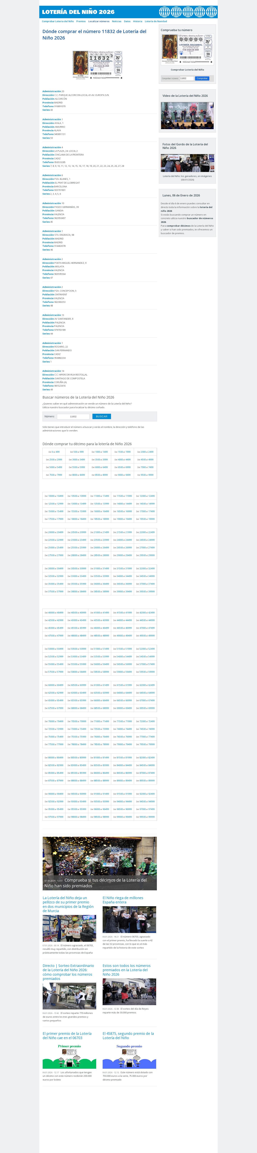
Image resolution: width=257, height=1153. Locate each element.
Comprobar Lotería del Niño (187, 69)
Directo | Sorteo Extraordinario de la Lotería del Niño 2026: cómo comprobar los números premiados (68, 972)
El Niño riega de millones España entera (123, 899)
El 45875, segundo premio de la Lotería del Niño (128, 1035)
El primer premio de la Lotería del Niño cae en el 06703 (67, 1035)
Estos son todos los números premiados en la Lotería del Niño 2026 (127, 970)
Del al (54, 451)
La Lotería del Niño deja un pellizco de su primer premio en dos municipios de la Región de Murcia (68, 904)
